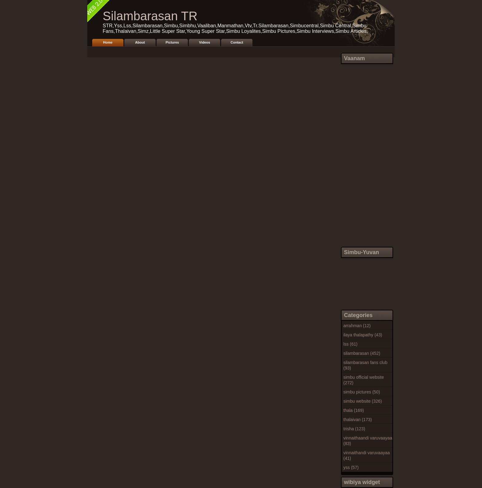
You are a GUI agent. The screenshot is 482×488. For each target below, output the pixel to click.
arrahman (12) (357, 325)
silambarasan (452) (361, 353)
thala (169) (353, 410)
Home (108, 42)
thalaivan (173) (357, 419)
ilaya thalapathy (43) (362, 334)
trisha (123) (354, 428)
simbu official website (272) (363, 380)
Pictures (172, 42)
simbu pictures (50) (361, 391)
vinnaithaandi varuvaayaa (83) (367, 441)
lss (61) (350, 344)
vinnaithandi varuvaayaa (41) (366, 455)
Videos (204, 42)
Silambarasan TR (150, 16)
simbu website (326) (362, 401)
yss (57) (351, 467)
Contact (237, 42)
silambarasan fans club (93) (365, 365)
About (140, 42)
